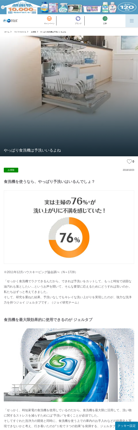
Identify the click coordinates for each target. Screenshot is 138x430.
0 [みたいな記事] (130, 161)
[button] (3, 7)
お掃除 (33, 32)
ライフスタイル (20, 32)
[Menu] (131, 20)
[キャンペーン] (50, 20)
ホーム (7, 32)
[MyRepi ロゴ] (10, 21)
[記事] (105, 20)
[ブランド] (80, 20)
